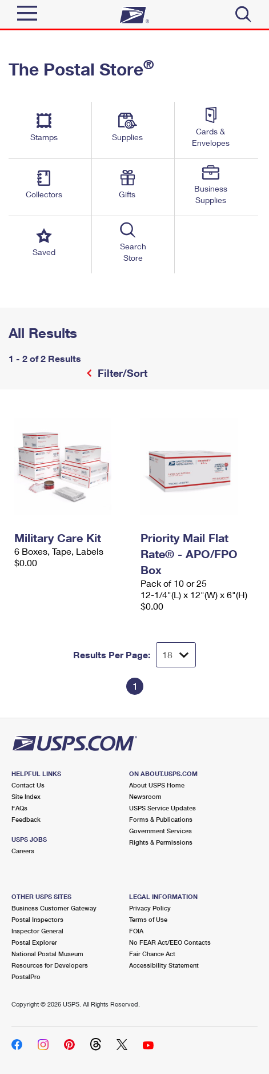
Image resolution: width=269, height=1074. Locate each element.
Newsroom (145, 796)
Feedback (26, 819)
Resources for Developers (49, 965)
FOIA (136, 930)
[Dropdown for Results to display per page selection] (176, 654)
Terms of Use (148, 919)
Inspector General (37, 930)
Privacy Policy (150, 908)
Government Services (160, 830)
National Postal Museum (47, 953)
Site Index (26, 796)
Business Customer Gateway (54, 908)
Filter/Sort (121, 373)
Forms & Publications (160, 819)
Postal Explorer (34, 942)
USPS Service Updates (162, 808)
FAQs (19, 808)
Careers (22, 850)
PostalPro (26, 976)
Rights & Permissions (160, 842)
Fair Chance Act (152, 953)
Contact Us (28, 785)
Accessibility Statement (164, 965)
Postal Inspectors (37, 919)
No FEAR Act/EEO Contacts (170, 942)
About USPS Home (156, 785)
